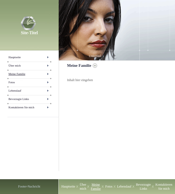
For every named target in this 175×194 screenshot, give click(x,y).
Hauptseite (15, 57)
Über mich (15, 65)
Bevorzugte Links (19, 99)
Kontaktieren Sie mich (21, 107)
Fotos (12, 82)
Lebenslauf (15, 90)
